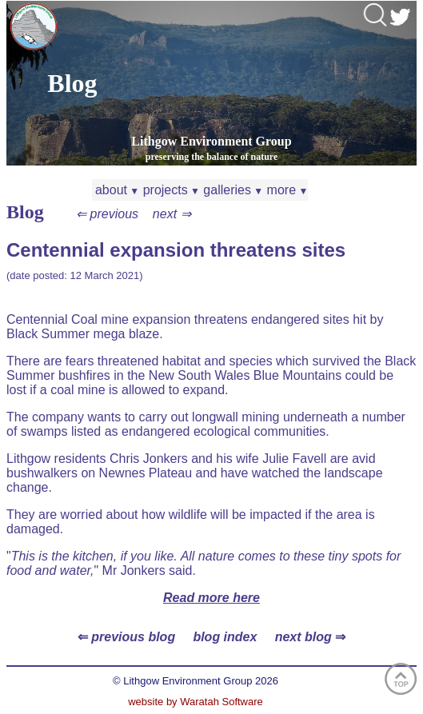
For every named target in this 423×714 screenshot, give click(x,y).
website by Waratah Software (195, 702)
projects (169, 190)
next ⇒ (172, 214)
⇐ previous (107, 214)
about (116, 190)
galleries (231, 190)
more (285, 190)
